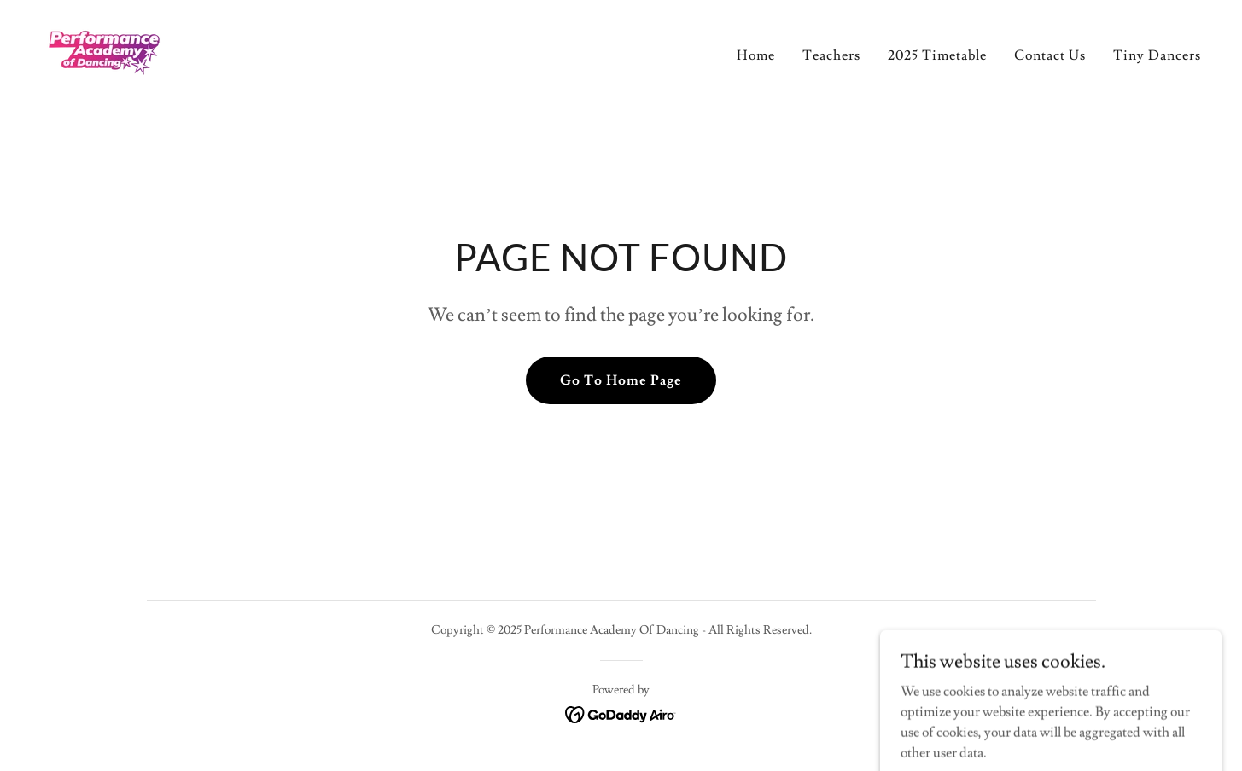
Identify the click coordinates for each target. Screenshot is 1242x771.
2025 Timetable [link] (937, 55)
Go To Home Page (621, 380)
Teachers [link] (831, 55)
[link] (104, 49)
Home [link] (756, 55)
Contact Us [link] (1050, 55)
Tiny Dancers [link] (1157, 55)
